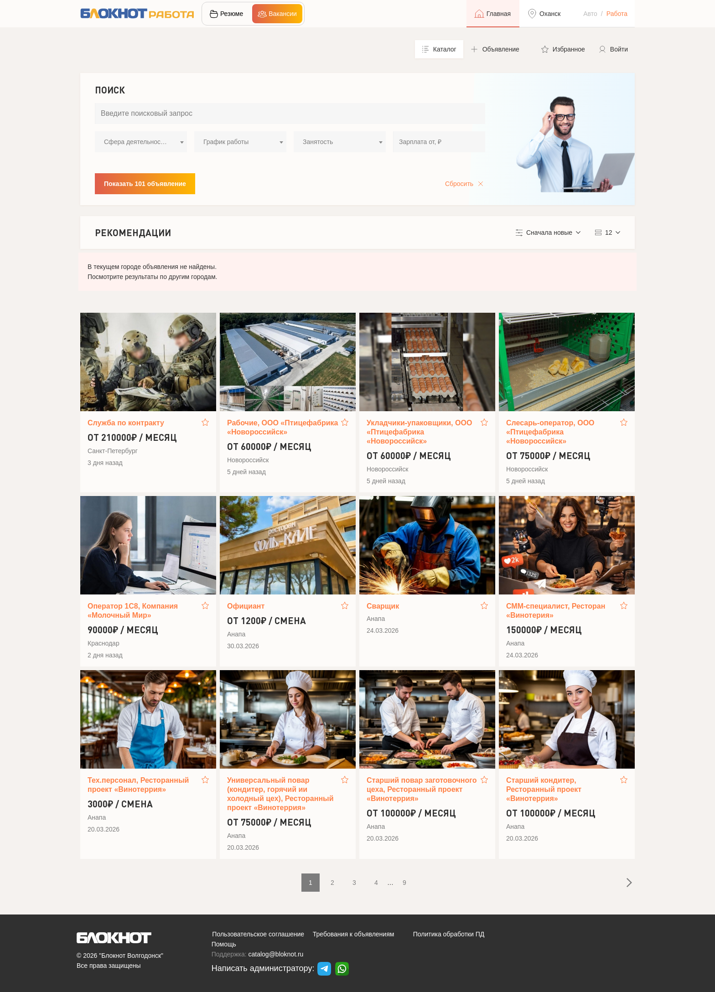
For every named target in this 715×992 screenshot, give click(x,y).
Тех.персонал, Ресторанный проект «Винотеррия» (138, 784)
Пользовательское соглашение (258, 934)
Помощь (224, 944)
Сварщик (383, 606)
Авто (590, 13)
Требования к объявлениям (353, 934)
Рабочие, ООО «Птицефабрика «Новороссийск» (282, 427)
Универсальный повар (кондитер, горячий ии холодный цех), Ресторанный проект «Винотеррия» (280, 793)
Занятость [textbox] (318, 141)
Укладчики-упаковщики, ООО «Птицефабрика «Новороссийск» (419, 432)
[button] (498, 49)
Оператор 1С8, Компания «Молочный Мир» (133, 610)
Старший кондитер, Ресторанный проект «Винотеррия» (543, 789)
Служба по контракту (126, 423)
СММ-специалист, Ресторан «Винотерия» (555, 610)
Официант (245, 606)
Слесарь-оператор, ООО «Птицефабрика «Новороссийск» (550, 432)
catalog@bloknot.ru (276, 954)
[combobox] (141, 141)
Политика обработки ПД (449, 934)
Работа (616, 13)
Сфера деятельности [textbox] (135, 141)
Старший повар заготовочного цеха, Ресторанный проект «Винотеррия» (422, 789)
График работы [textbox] (226, 141)
